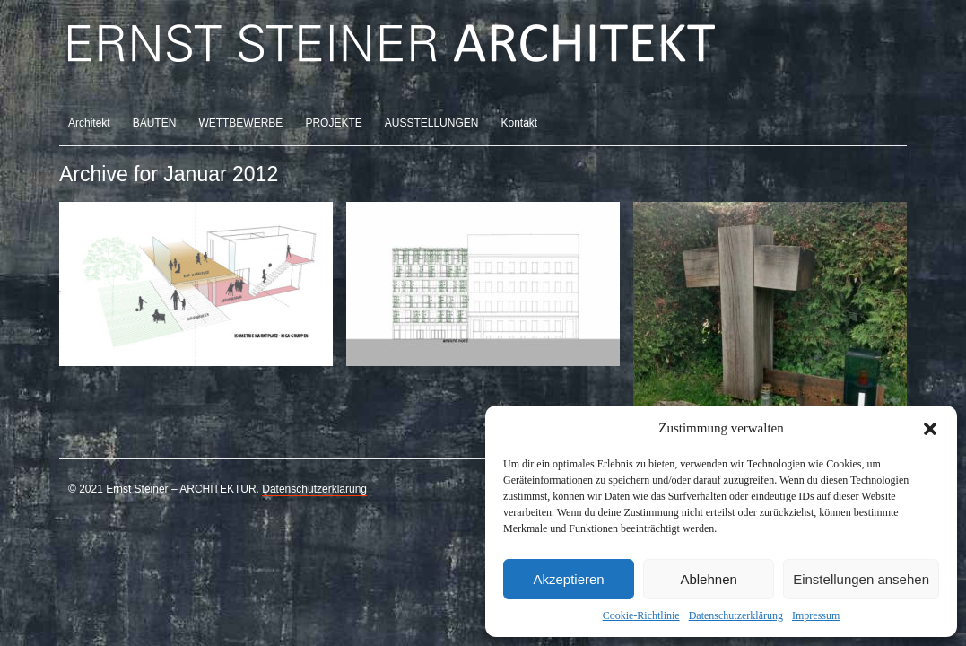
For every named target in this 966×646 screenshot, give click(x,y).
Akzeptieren (568, 579)
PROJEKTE (333, 123)
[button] (930, 429)
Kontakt (518, 123)
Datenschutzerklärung (736, 615)
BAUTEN (155, 123)
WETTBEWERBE (240, 123)
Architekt (89, 123)
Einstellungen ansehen (861, 579)
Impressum (816, 615)
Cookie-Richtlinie (641, 615)
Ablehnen (708, 579)
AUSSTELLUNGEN (432, 123)
